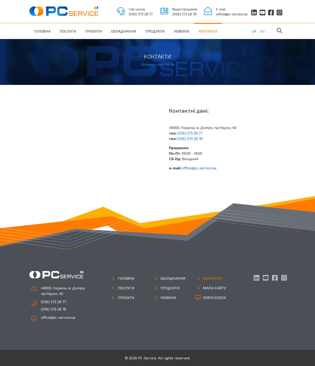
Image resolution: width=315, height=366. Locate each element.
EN (262, 31)
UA (254, 31)
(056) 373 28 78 (184, 14)
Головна (42, 31)
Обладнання (123, 31)
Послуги (68, 31)
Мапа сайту (214, 288)
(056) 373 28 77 (141, 14)
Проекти (93, 31)
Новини (181, 31)
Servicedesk (214, 297)
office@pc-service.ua (232, 14)
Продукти (155, 31)
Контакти (208, 31)
